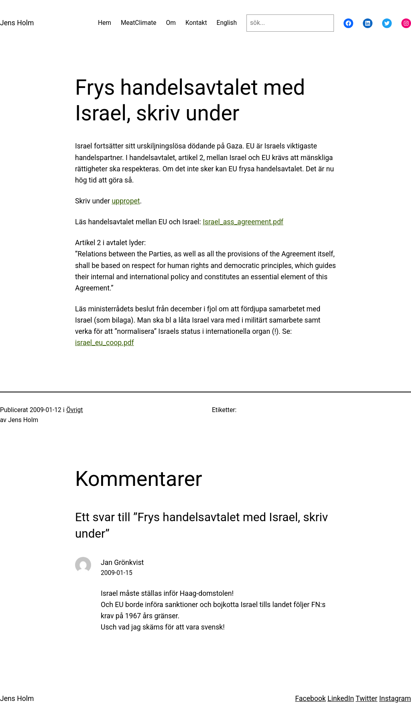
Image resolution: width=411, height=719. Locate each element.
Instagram (395, 699)
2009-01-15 (116, 573)
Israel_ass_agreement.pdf (243, 222)
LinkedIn (341, 699)
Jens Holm (17, 23)
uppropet (126, 201)
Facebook (310, 699)
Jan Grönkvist (122, 563)
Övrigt (74, 410)
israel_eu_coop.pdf (104, 343)
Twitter (366, 699)
